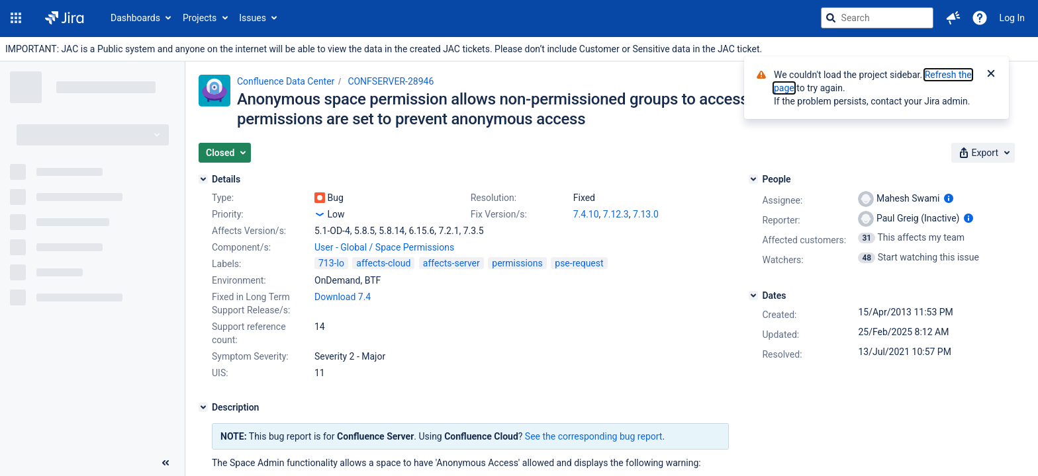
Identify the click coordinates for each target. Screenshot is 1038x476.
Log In (1012, 18)
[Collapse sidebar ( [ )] (165, 463)
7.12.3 (616, 214)
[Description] (203, 407)
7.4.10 (586, 214)
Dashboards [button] (135, 18)
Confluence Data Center (285, 81)
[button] (16, 18)
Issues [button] (252, 18)
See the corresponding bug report (594, 436)
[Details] (203, 179)
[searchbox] (877, 17)
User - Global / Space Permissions (384, 247)
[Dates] (753, 295)
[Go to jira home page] (64, 18)
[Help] (979, 17)
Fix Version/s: (499, 214)
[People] (753, 179)
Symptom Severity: (250, 356)
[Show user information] (948, 198)
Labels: (226, 263)
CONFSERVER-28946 (391, 81)
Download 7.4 (342, 297)
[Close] (991, 74)
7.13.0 (646, 214)
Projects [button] (199, 18)
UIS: (220, 373)
